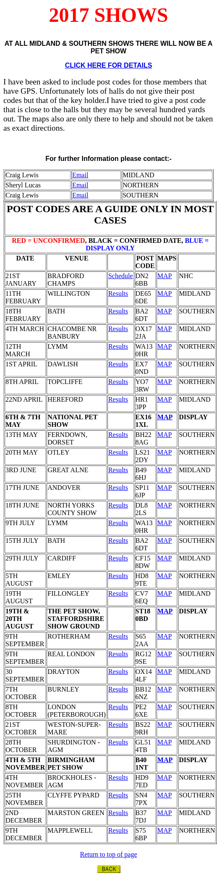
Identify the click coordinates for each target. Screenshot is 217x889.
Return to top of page (108, 854)
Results (118, 293)
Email (80, 175)
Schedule (120, 275)
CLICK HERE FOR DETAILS (108, 65)
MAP (164, 275)
